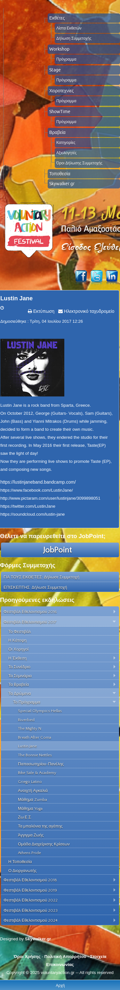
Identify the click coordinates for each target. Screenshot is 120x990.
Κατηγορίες (66, 142)
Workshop (59, 49)
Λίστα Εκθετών (68, 28)
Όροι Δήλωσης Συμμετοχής (79, 163)
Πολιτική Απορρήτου (65, 956)
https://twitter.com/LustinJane (27, 506)
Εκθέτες (57, 18)
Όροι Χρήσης (26, 956)
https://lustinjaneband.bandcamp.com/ (38, 482)
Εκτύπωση (43, 311)
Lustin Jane (16, 298)
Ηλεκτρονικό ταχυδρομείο (88, 311)
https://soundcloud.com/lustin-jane (32, 514)
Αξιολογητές (66, 153)
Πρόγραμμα (66, 59)
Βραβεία (57, 132)
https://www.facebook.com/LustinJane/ (36, 490)
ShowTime (59, 111)
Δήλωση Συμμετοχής (74, 38)
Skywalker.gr (62, 183)
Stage (55, 69)
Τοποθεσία (59, 173)
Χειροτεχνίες (61, 90)
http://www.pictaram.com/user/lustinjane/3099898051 (50, 498)
